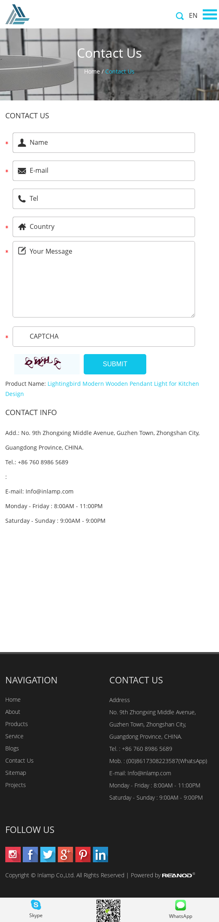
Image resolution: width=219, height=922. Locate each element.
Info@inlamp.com (50, 491)
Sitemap (15, 772)
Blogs (12, 748)
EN (193, 15)
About (12, 711)
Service (14, 736)
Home (92, 71)
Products (16, 724)
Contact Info (31, 412)
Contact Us (119, 71)
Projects (15, 785)
